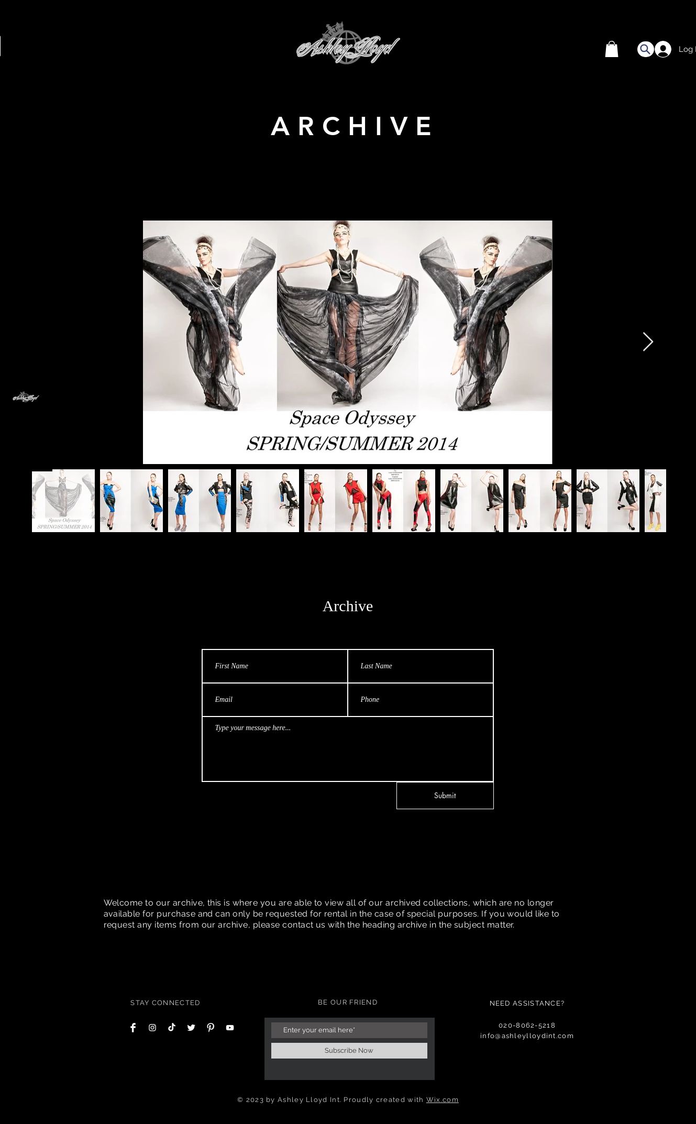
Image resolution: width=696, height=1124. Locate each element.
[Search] (645, 49)
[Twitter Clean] (191, 1027)
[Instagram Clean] (152, 1027)
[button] (611, 49)
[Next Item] (648, 342)
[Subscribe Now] (349, 1051)
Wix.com (442, 1100)
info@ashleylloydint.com (527, 1036)
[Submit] (445, 795)
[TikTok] (171, 1027)
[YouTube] (230, 1027)
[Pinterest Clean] (210, 1027)
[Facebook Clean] (133, 1027)
